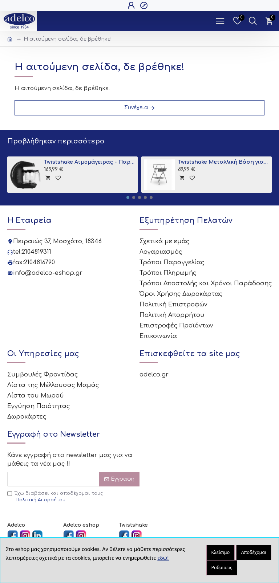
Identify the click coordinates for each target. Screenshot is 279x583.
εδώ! (163, 557)
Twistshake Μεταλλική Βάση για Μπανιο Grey (223, 162)
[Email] (73, 479)
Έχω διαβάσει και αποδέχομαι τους (55, 497)
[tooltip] (48, 178)
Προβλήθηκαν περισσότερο (55, 141)
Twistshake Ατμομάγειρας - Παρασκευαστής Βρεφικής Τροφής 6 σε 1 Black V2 (89, 162)
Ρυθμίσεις (221, 567)
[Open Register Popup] (144, 5)
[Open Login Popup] (132, 5)
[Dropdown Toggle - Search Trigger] (252, 21)
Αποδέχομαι (254, 552)
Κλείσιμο (220, 552)
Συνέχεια (136, 107)
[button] (127, 197)
